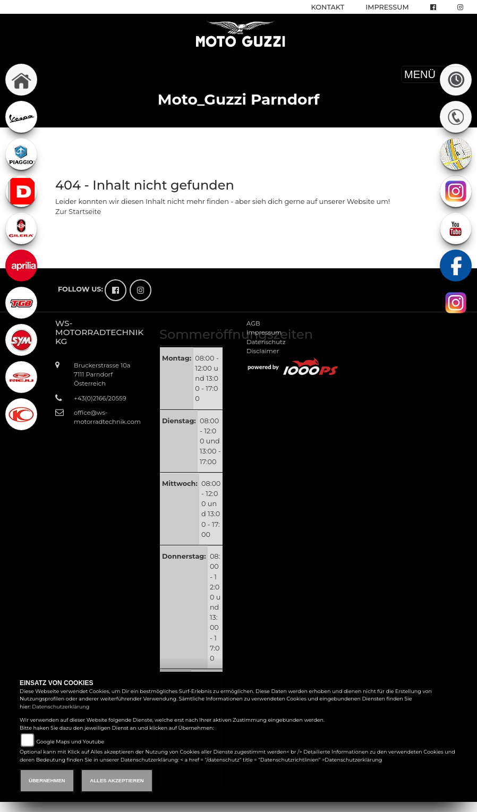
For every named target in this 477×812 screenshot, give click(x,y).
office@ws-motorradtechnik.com (104, 417)
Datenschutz (266, 342)
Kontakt (328, 7)
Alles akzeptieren (116, 780)
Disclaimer (262, 351)
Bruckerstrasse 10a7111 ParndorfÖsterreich (102, 374)
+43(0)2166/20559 (100, 398)
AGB (253, 323)
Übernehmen (47, 780)
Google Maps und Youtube (70, 742)
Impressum (386, 7)
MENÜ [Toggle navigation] (434, 74)
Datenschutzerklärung (60, 707)
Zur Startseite (78, 212)
